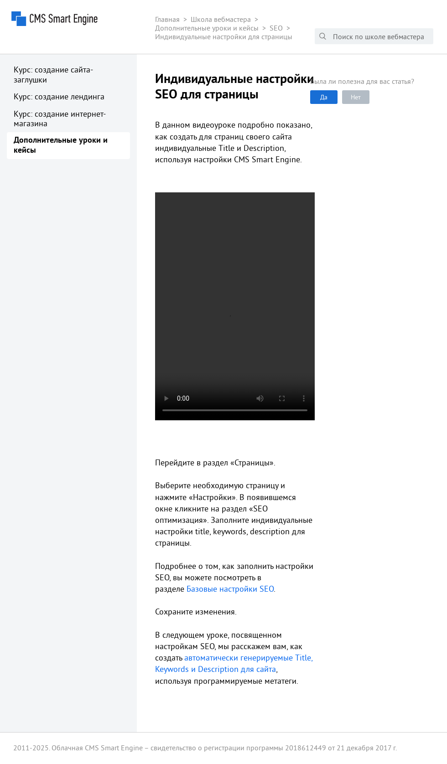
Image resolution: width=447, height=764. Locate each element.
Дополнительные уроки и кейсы (61, 145)
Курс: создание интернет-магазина (60, 118)
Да (323, 97)
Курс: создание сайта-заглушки (53, 74)
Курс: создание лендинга (59, 96)
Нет (356, 97)
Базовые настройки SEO (230, 588)
